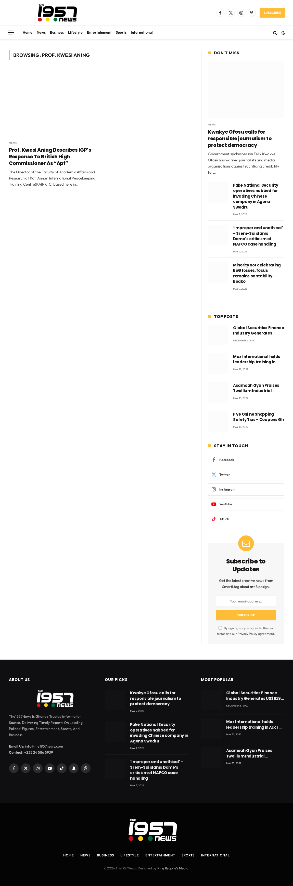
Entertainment (99, 32)
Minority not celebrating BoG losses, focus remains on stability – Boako (257, 273)
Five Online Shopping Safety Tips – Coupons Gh (258, 417)
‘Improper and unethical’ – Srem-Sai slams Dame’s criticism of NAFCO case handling (258, 236)
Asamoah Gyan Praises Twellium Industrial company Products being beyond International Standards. (258, 388)
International (142, 32)
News (41, 32)
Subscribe (272, 13)
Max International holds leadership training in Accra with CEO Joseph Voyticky (256, 359)
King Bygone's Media (172, 868)
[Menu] (11, 32)
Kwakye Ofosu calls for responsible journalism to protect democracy (240, 138)
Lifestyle (75, 32)
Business (57, 32)
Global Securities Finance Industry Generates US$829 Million (258, 330)
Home (27, 32)
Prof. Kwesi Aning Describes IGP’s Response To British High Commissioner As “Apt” (50, 156)
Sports (121, 32)
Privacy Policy (247, 634)
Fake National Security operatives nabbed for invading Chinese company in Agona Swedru (255, 196)
